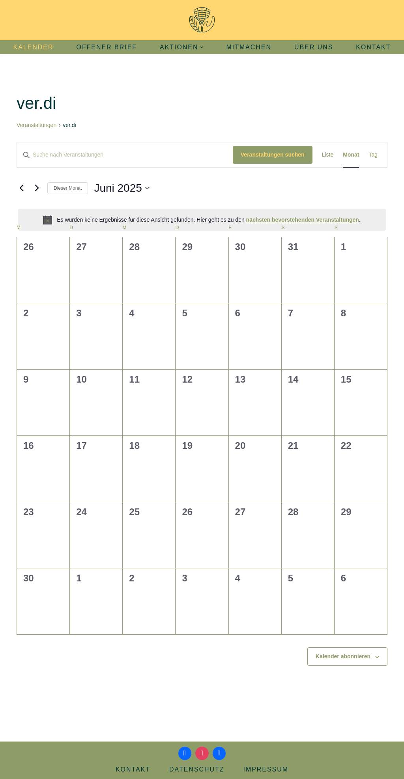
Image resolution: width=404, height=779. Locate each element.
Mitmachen (249, 47)
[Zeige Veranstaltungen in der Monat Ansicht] (351, 154)
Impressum (266, 769)
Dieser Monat (68, 188)
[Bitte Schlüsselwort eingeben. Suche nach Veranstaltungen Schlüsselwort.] (125, 154)
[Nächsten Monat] (36, 188)
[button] (202, 47)
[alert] (202, 220)
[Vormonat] (21, 188)
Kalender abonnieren (343, 656)
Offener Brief (106, 47)
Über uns (313, 47)
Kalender (33, 47)
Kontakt (373, 47)
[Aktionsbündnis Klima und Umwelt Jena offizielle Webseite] (202, 20)
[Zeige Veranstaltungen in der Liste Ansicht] (328, 154)
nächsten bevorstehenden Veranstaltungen (302, 220)
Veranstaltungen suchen (273, 154)
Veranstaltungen (36, 125)
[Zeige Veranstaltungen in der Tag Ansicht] (373, 154)
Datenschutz (196, 769)
